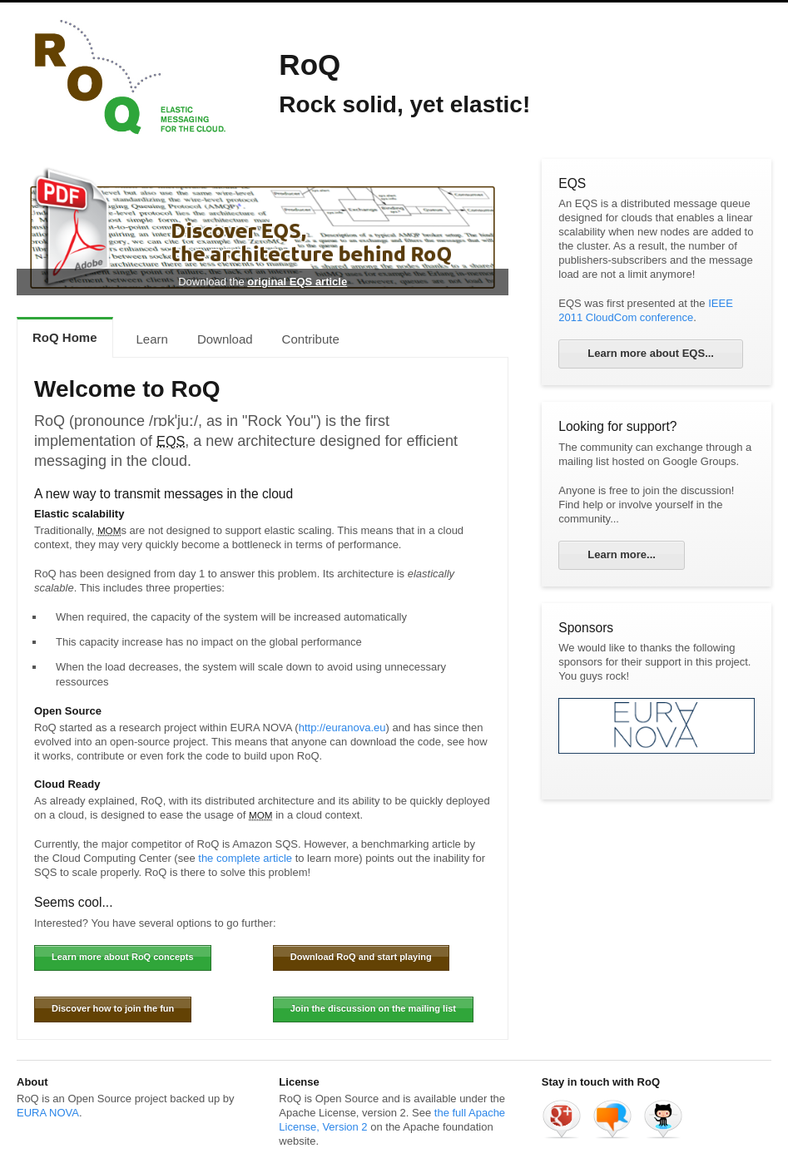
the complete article (245, 858)
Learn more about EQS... (650, 353)
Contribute (310, 339)
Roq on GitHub (663, 1119)
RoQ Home (64, 337)
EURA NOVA (48, 1112)
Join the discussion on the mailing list (373, 1008)
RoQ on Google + (562, 1119)
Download (225, 339)
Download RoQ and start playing (361, 957)
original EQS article (297, 281)
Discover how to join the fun (113, 1008)
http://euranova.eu (342, 727)
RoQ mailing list (612, 1119)
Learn (152, 339)
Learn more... (621, 554)
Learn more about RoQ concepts (123, 957)
